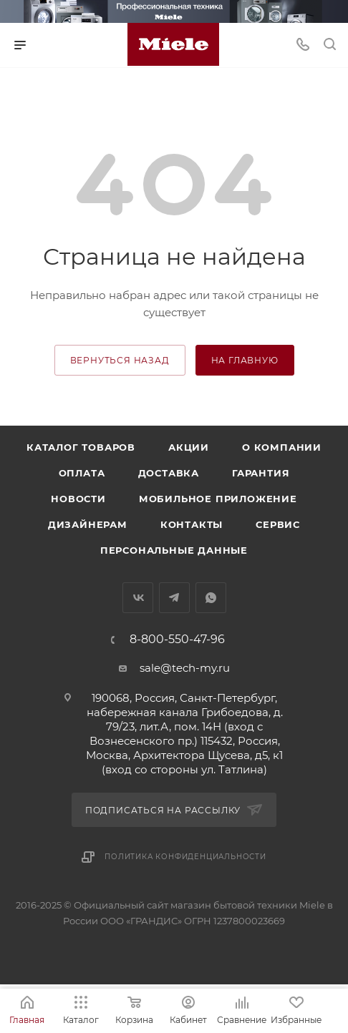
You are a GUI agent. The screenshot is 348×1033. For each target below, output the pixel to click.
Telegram (174, 597)
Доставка (168, 473)
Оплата (82, 473)
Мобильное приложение (218, 498)
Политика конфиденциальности (185, 856)
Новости (78, 498)
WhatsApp (210, 597)
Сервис (278, 524)
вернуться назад (120, 360)
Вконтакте (137, 597)
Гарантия (260, 473)
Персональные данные (174, 550)
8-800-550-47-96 (177, 639)
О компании (282, 447)
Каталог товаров (80, 447)
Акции (188, 447)
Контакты (191, 524)
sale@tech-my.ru (185, 668)
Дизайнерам (87, 524)
